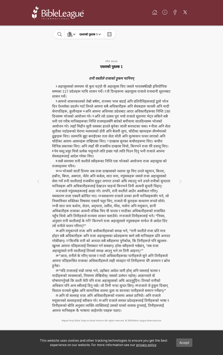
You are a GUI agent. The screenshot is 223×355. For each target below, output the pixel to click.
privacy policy (146, 345)
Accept (184, 342)
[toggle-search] (59, 34)
